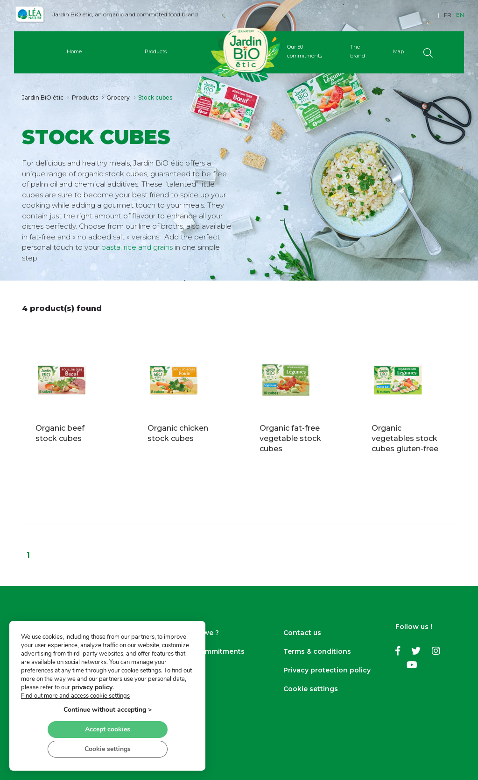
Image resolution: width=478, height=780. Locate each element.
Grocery (118, 97)
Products (85, 97)
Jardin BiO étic (42, 97)
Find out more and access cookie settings (75, 696)
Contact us (302, 632)
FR (447, 14)
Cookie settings (310, 689)
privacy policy (91, 687)
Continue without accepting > (107, 709)
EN (460, 14)
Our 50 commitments (208, 651)
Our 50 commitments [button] (304, 51)
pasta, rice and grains (138, 247)
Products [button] (156, 51)
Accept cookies (107, 729)
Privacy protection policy (327, 670)
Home (74, 51)
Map (398, 51)
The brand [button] (357, 51)
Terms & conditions (317, 651)
